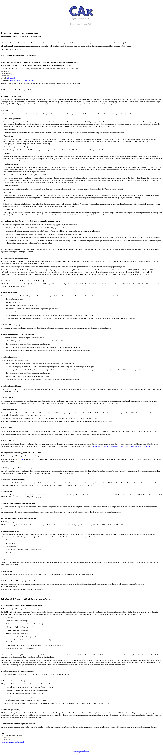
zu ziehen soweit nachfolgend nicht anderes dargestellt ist (89, 703)
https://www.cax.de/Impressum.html (21, 80)
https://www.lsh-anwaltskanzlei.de (12, 742)
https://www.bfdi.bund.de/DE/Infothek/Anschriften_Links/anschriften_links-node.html (122, 446)
